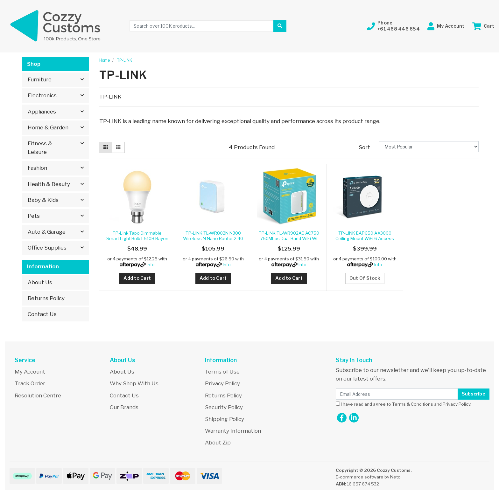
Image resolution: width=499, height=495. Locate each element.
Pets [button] (34, 216)
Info (151, 264)
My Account (30, 371)
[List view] (118, 147)
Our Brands (124, 407)
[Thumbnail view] (105, 147)
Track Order (30, 383)
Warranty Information (233, 431)
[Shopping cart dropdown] (483, 26)
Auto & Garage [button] (47, 232)
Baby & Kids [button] (43, 200)
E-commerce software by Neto (368, 476)
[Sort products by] (429, 146)
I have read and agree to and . (403, 404)
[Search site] (279, 26)
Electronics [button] (42, 95)
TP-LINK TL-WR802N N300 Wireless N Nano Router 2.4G (213, 235)
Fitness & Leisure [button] (40, 147)
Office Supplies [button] (47, 247)
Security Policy (224, 407)
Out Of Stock (364, 278)
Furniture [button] (40, 79)
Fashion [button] (37, 168)
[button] (393, 26)
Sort (364, 147)
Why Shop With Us (134, 383)
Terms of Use (222, 371)
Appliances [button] (42, 111)
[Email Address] (397, 394)
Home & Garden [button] (48, 127)
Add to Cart (137, 278)
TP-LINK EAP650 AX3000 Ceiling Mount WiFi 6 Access (364, 235)
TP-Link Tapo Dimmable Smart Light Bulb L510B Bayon (137, 235)
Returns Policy (46, 298)
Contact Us (42, 314)
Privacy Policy (222, 383)
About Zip (218, 442)
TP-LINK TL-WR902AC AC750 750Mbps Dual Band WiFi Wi (289, 235)
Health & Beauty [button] (49, 184)
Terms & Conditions (412, 404)
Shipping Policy (224, 419)
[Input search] (202, 25)
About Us (40, 282)
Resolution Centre (38, 395)
